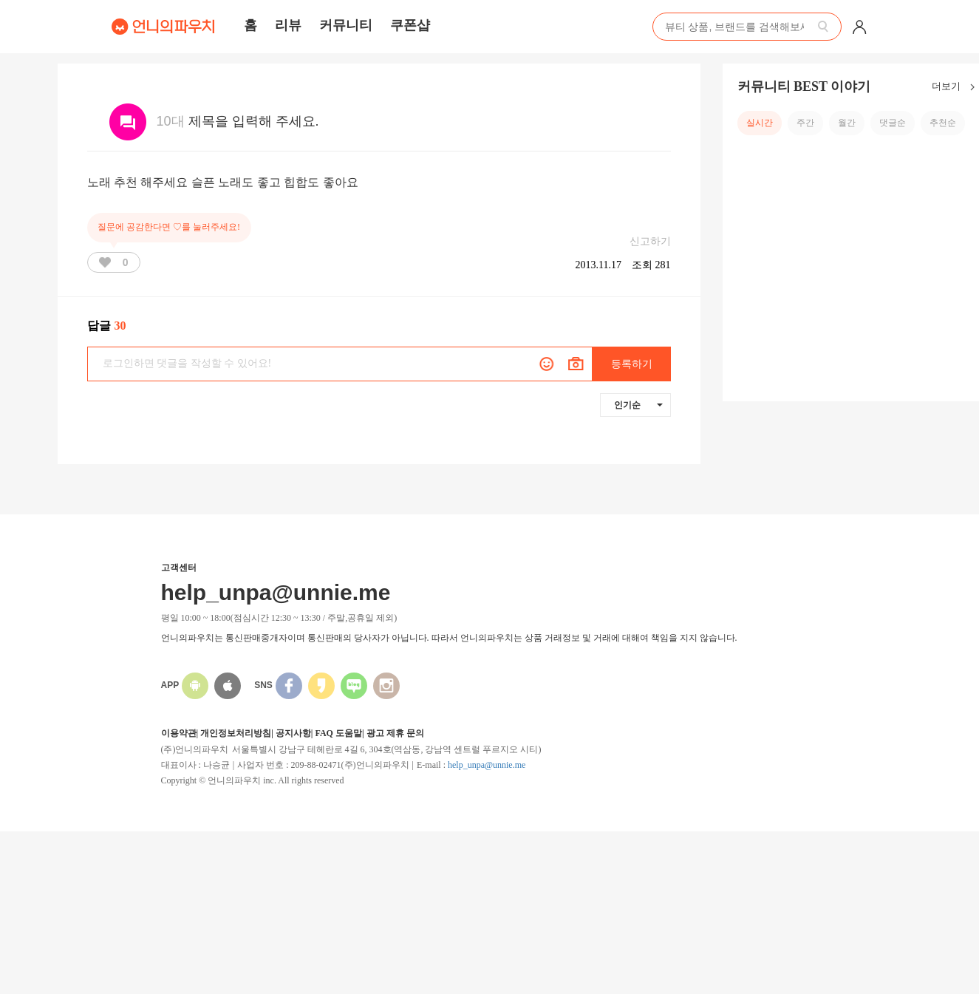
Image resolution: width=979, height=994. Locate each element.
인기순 (638, 405)
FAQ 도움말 (338, 733)
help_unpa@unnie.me (486, 765)
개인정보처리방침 (235, 733)
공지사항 (293, 733)
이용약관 (179, 733)
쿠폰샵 (410, 25)
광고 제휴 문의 (395, 733)
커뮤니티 (345, 25)
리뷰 (288, 25)
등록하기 (631, 364)
